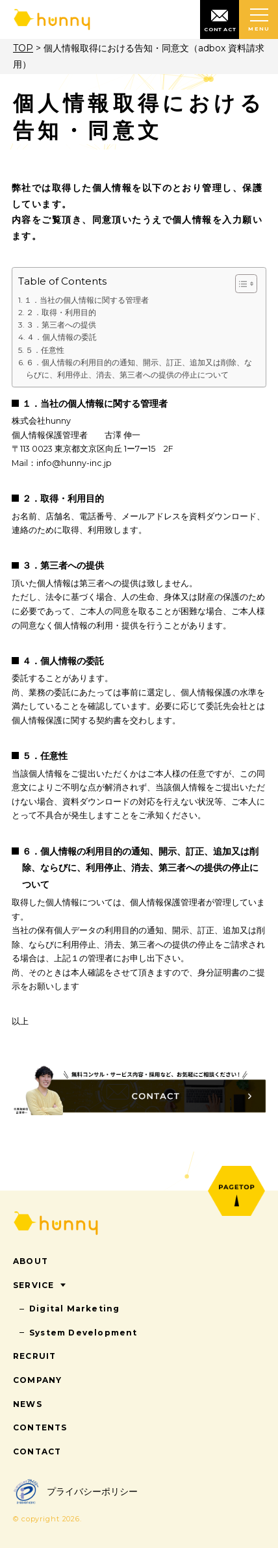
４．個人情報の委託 (62, 337)
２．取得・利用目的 (61, 312)
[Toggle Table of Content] (241, 284)
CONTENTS (40, 1427)
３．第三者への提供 (61, 324)
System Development (83, 1332)
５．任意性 (44, 350)
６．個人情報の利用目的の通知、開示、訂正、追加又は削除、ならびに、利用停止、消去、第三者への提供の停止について (139, 368)
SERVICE (33, 1285)
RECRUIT (34, 1356)
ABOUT (30, 1261)
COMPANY (37, 1380)
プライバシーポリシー (75, 1491)
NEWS (27, 1404)
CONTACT (37, 1451)
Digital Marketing (74, 1308)
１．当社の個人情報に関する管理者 (86, 300)
